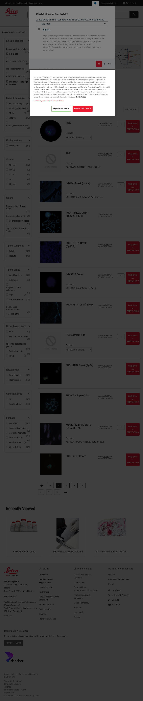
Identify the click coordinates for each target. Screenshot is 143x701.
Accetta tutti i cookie (82, 108)
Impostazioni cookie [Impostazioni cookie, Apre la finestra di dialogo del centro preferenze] (61, 108)
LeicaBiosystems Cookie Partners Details (49, 101)
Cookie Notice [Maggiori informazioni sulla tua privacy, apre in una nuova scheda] (81, 97)
